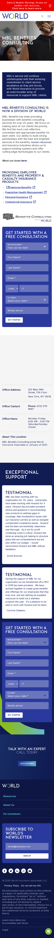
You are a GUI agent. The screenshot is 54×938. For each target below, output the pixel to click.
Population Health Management (24, 192)
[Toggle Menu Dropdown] (27, 796)
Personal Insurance (16, 197)
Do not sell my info (31, 885)
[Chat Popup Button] (48, 931)
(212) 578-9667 (27, 764)
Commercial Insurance (18, 202)
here (24, 160)
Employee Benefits (20, 187)
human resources (41, 142)
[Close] (50, 6)
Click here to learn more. (27, 8)
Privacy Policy (11, 885)
